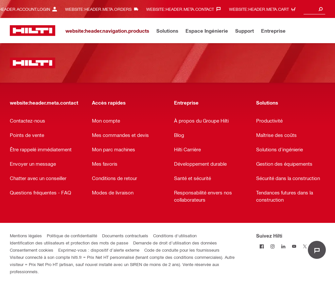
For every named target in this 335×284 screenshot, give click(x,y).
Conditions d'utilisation (175, 235)
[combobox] (314, 9)
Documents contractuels (125, 235)
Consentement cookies (31, 249)
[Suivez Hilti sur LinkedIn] (283, 246)
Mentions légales (26, 235)
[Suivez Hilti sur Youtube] (294, 246)
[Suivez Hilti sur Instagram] (272, 246)
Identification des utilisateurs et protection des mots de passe (69, 242)
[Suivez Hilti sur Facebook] (261, 246)
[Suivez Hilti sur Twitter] (304, 246)
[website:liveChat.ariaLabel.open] (317, 250)
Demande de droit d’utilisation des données (175, 242)
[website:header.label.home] (32, 30)
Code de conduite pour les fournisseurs (182, 249)
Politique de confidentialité (72, 235)
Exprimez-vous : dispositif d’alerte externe (98, 249)
